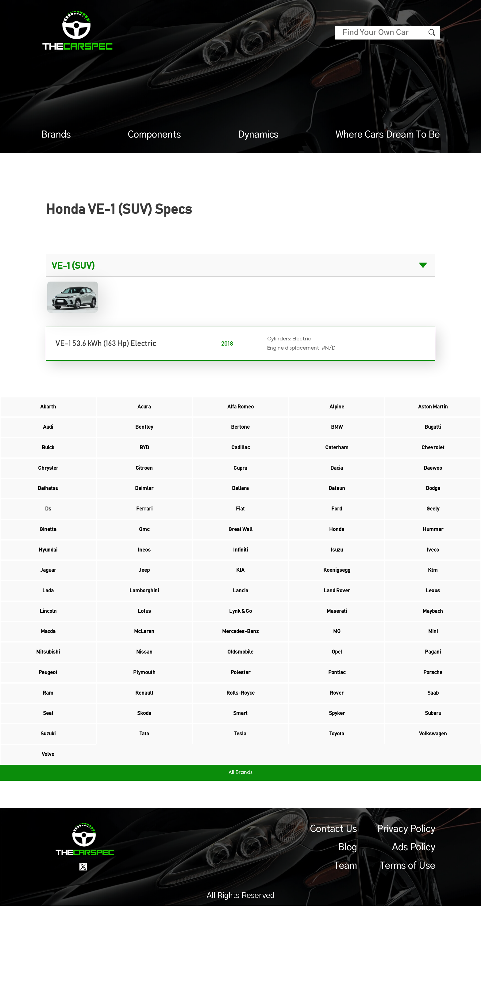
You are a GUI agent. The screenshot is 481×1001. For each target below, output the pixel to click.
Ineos (144, 590)
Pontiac (337, 744)
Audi (48, 435)
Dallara (240, 513)
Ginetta (48, 564)
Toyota (337, 821)
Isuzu (336, 590)
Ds (48, 538)
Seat (48, 796)
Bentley (144, 435)
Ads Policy (413, 942)
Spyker (337, 796)
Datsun (336, 513)
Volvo (48, 847)
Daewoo (433, 487)
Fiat (240, 538)
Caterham (336, 461)
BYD (144, 461)
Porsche (433, 744)
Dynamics (258, 134)
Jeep (144, 615)
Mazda (48, 693)
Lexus (433, 641)
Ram (48, 770)
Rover (337, 770)
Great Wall (240, 564)
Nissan (144, 718)
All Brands (240, 868)
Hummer (433, 564)
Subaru (433, 796)
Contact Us (333, 924)
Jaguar (48, 615)
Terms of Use (407, 961)
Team (345, 961)
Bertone (240, 435)
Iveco (432, 590)
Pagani (433, 718)
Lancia (240, 641)
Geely (433, 538)
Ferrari (144, 538)
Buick (48, 461)
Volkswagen (432, 821)
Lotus (144, 667)
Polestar (240, 744)
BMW (337, 435)
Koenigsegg (337, 615)
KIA (240, 615)
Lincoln (48, 667)
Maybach (433, 667)
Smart (240, 796)
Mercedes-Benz (240, 693)
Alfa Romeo (240, 410)
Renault (144, 770)
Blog (347, 942)
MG (336, 693)
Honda (337, 564)
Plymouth (144, 744)
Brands (56, 134)
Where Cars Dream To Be (388, 134)
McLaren (144, 693)
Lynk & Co (240, 667)
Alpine (336, 410)
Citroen (144, 487)
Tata (144, 821)
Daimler (144, 513)
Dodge (433, 513)
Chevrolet (432, 461)
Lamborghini (144, 641)
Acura (144, 410)
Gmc (144, 564)
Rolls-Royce (240, 770)
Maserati (337, 667)
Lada (48, 641)
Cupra (240, 487)
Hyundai (48, 590)
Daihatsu (48, 513)
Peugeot (48, 744)
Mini (433, 693)
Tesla (240, 821)
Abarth (48, 410)
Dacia (336, 487)
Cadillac (240, 461)
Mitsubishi (48, 718)
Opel (336, 718)
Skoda (144, 796)
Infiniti (240, 590)
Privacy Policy (406, 924)
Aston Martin (432, 410)
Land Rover (336, 641)
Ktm (433, 615)
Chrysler (48, 487)
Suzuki (48, 821)
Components (154, 134)
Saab (433, 770)
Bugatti (433, 435)
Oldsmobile (240, 718)
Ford (336, 538)
